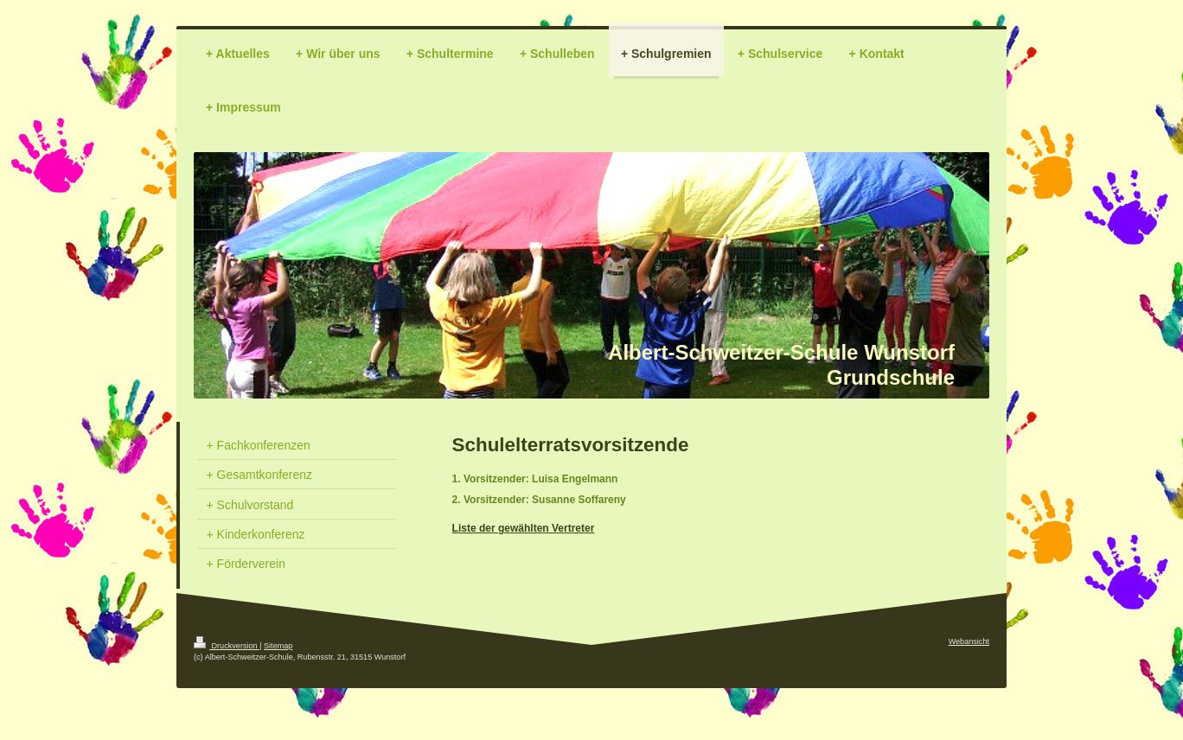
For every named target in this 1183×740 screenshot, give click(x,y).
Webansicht (969, 641)
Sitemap (278, 645)
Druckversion (226, 645)
